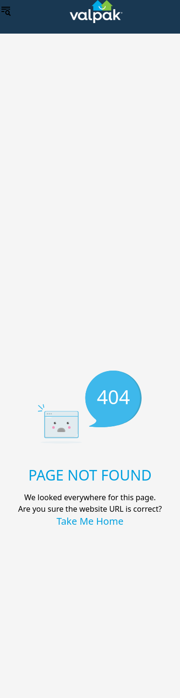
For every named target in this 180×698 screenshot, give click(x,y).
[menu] (6, 11)
